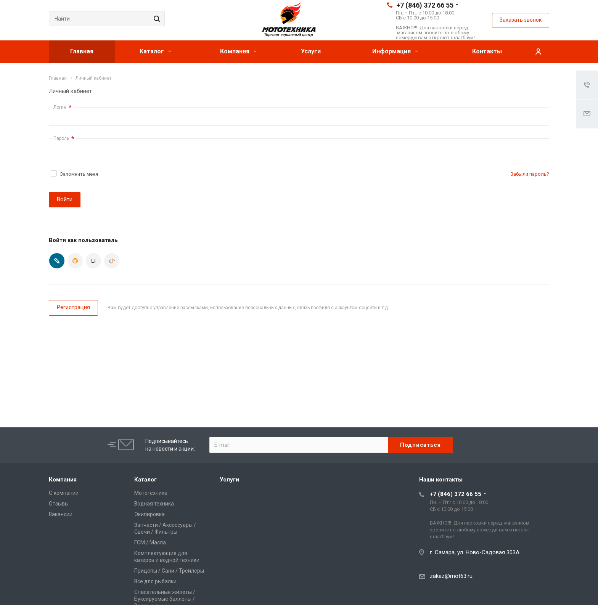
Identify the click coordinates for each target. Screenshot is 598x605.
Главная (81, 51)
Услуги (311, 51)
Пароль (63, 139)
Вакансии (60, 514)
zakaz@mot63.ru (451, 576)
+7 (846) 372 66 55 (424, 5)
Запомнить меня (79, 174)
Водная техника (154, 504)
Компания (238, 51)
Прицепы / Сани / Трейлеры (169, 571)
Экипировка (149, 514)
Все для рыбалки (155, 581)
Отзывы (59, 504)
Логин (62, 107)
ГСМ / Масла (150, 542)
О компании (64, 493)
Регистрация (73, 307)
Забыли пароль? (529, 174)
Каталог (155, 51)
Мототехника (150, 493)
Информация (395, 51)
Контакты (487, 51)
